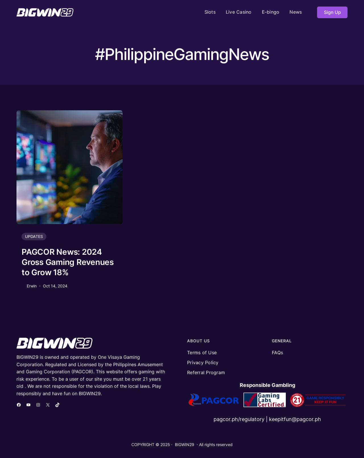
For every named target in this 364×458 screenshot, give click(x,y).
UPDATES (34, 236)
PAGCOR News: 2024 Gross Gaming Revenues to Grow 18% (68, 262)
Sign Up (332, 12)
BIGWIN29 (184, 444)
